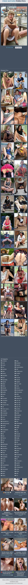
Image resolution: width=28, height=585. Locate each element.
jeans (3, 471)
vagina (17, 465)
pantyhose (18, 411)
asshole (4, 369)
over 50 (17, 402)
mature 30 (18, 398)
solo (16, 446)
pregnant (18, 415)
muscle (17, 377)
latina (3, 475)
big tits (3, 381)
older (17, 394)
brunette (4, 398)
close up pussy (5, 408)
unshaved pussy (20, 461)
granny (3, 450)
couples (4, 411)
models (17, 373)
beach (3, 373)
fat (2, 433)
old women (18, 392)
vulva (17, 469)
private (17, 417)
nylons (17, 388)
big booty (4, 379)
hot (2, 463)
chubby (3, 402)
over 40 (17, 400)
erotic (3, 427)
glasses (3, 446)
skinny (17, 440)
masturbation (19, 367)
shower (17, 436)
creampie (4, 413)
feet (2, 436)
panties (17, 408)
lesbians (18, 363)
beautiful (4, 375)
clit (2, 406)
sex (16, 429)
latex (3, 473)
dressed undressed (7, 421)
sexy (17, 431)
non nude (18, 383)
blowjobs (4, 390)
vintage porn (19, 467)
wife (16, 473)
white (17, 471)
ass (2, 367)
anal (3, 363)
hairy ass (4, 454)
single (17, 438)
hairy (3, 452)
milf (16, 369)
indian (3, 467)
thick (17, 452)
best (3, 377)
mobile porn (18, 371)
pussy (17, 419)
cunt (3, 417)
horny (3, 461)
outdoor (17, 396)
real (16, 421)
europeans (4, 429)
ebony (3, 425)
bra (2, 396)
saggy (17, 425)
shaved (17, 433)
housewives (5, 465)
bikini (3, 383)
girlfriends (4, 444)
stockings (18, 448)
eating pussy (5, 423)
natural (17, 379)
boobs (3, 392)
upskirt (17, 463)
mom (17, 375)
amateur (4, 361)
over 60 (17, 404)
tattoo (17, 450)
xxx (16, 475)
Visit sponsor (18, 47)
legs (16, 361)
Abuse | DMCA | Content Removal (10, 579)
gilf (2, 442)
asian (3, 365)
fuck (3, 440)
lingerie (17, 365)
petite (17, 413)
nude (17, 386)
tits (16, 458)
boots (3, 394)
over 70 (17, 406)
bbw (3, 371)
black (3, 386)
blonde (3, 388)
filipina (3, 438)
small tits (18, 444)
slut (16, 442)
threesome (18, 454)
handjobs (4, 456)
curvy (3, 419)
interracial (4, 469)
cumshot (4, 415)
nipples (17, 381)
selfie (17, 427)
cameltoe (4, 400)
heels (3, 458)
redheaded (18, 423)
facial (3, 431)
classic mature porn (7, 404)
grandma (4, 448)
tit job (17, 456)
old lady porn (19, 390)
